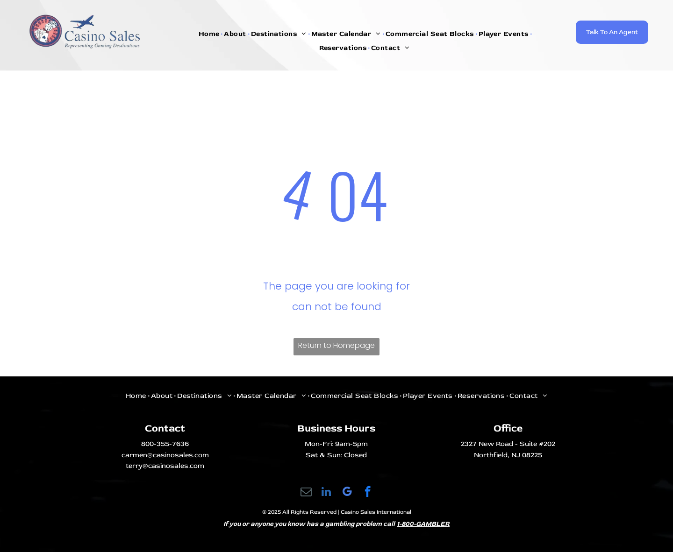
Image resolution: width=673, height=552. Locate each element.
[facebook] (367, 492)
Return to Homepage (336, 345)
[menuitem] (210, 34)
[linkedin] (326, 492)
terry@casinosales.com (165, 465)
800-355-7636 (165, 443)
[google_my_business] (347, 492)
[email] (306, 492)
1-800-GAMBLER (423, 524)
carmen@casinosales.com (165, 455)
